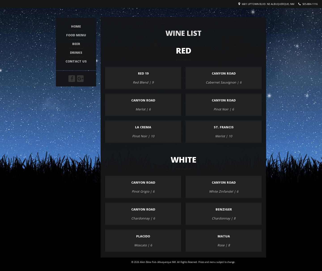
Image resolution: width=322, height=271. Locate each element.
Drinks (76, 52)
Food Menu (76, 35)
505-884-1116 (310, 4)
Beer (76, 43)
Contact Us (76, 61)
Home (76, 26)
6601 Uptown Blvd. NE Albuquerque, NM (268, 4)
